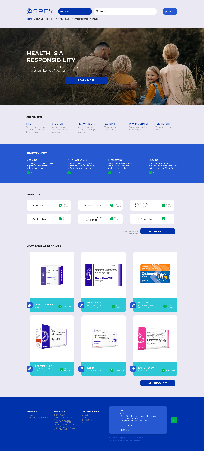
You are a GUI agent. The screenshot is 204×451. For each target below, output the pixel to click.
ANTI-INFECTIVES (62, 427)
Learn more (86, 80)
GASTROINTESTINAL (64, 417)
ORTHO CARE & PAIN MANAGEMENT (64, 424)
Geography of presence (37, 417)
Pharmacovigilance (79, 19)
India (75, 11)
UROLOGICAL (60, 415)
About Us (38, 19)
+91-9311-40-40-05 (128, 425)
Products (49, 19)
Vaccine (85, 422)
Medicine (86, 415)
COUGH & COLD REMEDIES (61, 420)
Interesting (87, 420)
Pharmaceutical (89, 417)
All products (157, 231)
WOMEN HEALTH (62, 422)
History (30, 415)
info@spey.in (125, 430)
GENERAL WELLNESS (64, 429)
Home (29, 19)
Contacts (94, 19)
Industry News (62, 19)
